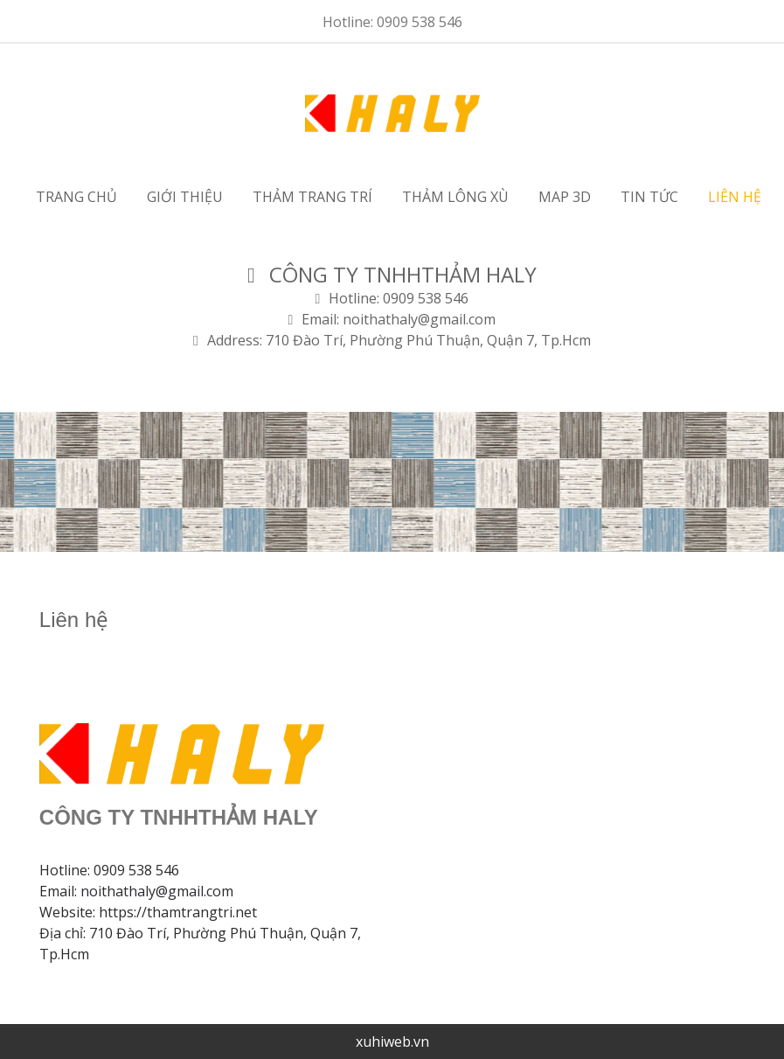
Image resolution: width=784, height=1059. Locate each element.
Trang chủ (76, 196)
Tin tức (649, 196)
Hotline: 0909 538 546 (392, 21)
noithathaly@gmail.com (156, 891)
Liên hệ (734, 196)
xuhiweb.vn (392, 1041)
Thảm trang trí (312, 196)
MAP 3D (564, 196)
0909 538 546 (136, 870)
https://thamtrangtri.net (178, 912)
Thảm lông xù (455, 196)
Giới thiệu (185, 196)
